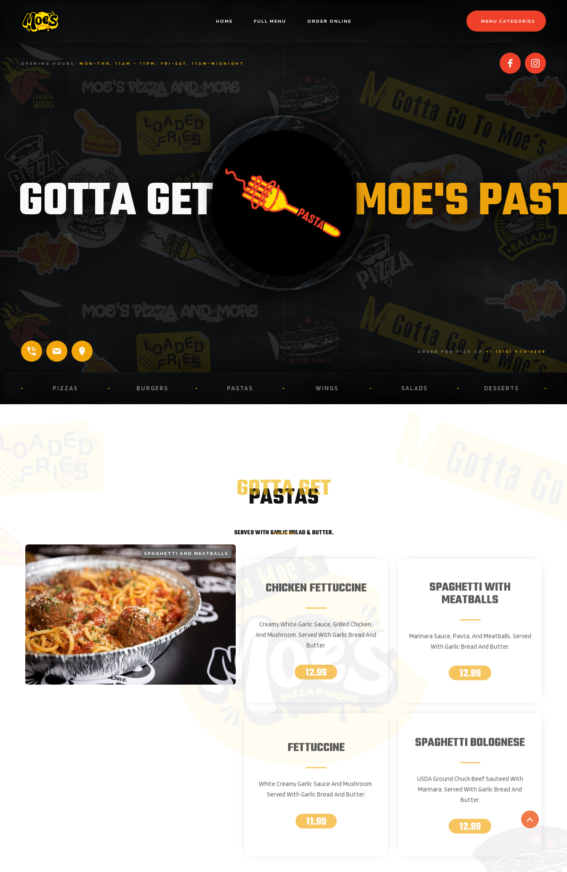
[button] (506, 21)
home (224, 21)
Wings (327, 388)
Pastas (240, 388)
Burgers (152, 388)
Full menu (270, 21)
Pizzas (65, 388)
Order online (329, 21)
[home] (63, 21)
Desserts (501, 388)
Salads (414, 388)
